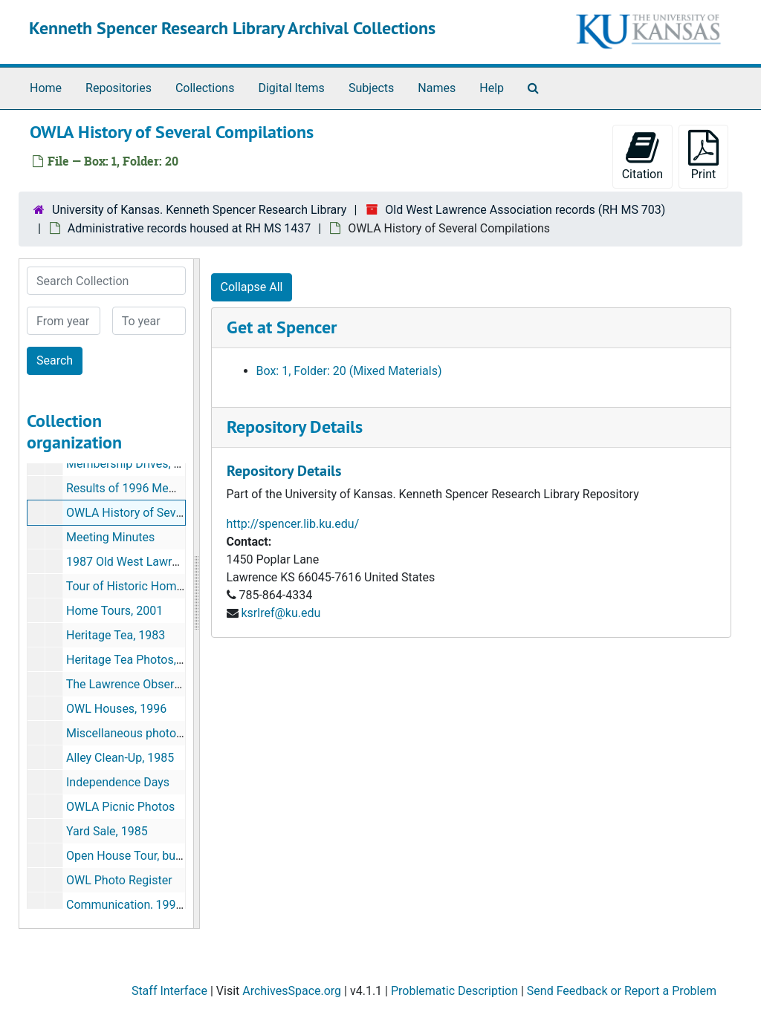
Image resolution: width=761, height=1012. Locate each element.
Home (46, 88)
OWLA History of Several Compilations (167, 513)
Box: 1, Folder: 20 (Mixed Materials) (349, 371)
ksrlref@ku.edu (280, 613)
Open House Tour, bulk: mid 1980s (156, 856)
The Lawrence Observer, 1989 (144, 684)
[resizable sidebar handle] (196, 593)
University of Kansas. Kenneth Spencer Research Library (199, 210)
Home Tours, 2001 (114, 611)
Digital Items (291, 88)
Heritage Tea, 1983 (115, 635)
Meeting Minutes (110, 537)
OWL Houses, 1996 (116, 709)
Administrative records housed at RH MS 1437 (189, 228)
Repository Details (295, 426)
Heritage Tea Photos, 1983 (136, 660)
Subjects (371, 88)
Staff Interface (169, 991)
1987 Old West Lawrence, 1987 (148, 562)
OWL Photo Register (119, 880)
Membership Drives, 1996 (133, 464)
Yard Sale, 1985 (107, 831)
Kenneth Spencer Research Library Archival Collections (232, 27)
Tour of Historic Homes (128, 586)
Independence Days (117, 782)
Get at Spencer (282, 327)
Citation (642, 155)
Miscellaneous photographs (139, 733)
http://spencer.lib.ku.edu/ (293, 524)
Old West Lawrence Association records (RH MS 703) (525, 210)
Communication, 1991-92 (132, 905)
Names (437, 88)
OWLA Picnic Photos (120, 807)
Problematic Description (454, 991)
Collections (205, 88)
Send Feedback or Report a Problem (621, 991)
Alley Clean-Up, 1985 (120, 758)
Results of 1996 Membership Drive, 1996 (173, 488)
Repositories (118, 88)
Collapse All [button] (252, 287)
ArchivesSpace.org (291, 991)
